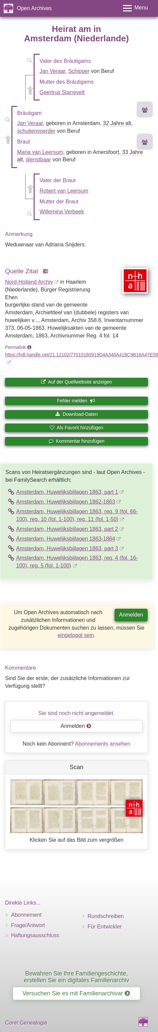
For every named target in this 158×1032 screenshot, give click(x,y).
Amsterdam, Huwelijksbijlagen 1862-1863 (65, 502)
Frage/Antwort (28, 925)
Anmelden (131, 615)
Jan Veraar (53, 71)
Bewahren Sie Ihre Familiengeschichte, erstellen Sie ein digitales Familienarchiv (76, 976)
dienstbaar (38, 159)
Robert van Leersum (64, 191)
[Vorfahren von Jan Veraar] (145, 110)
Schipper (78, 71)
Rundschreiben (106, 916)
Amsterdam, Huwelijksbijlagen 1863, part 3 (67, 548)
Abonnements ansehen (102, 744)
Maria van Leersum (40, 152)
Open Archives (34, 8)
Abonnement (26, 915)
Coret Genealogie (26, 1023)
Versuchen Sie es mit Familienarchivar (75, 993)
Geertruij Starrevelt (62, 92)
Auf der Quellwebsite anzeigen (76, 382)
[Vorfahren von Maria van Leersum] (145, 143)
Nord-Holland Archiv (29, 282)
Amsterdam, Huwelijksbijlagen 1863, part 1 (67, 492)
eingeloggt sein (75, 635)
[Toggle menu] (135, 8)
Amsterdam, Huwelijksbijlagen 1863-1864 (65, 539)
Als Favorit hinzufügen (77, 427)
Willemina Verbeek (62, 211)
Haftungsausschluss (35, 935)
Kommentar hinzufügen (76, 441)
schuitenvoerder (36, 131)
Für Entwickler (105, 926)
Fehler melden (76, 400)
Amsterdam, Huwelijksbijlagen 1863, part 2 (67, 529)
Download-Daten (76, 414)
